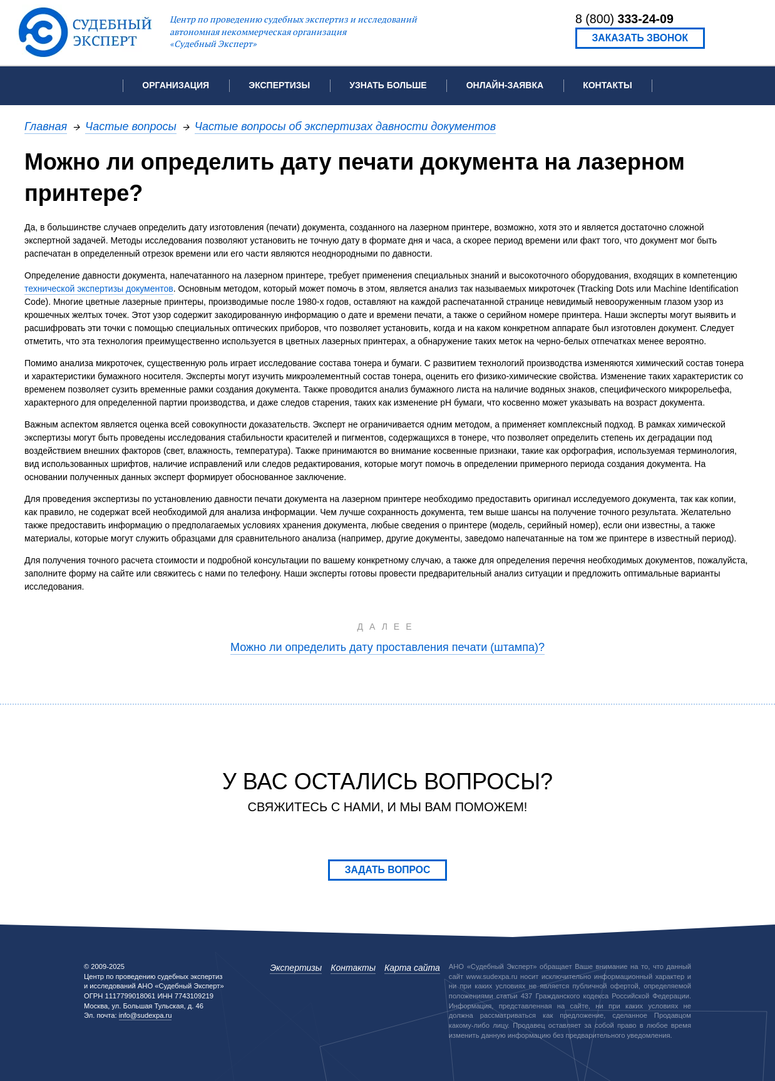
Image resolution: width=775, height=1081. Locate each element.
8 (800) (624, 18)
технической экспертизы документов (98, 288)
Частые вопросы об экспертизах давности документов (345, 126)
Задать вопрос (388, 870)
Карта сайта (412, 967)
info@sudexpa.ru (145, 1015)
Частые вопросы (131, 126)
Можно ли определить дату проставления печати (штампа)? (387, 647)
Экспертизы (296, 967)
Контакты (607, 85)
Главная (45, 126)
